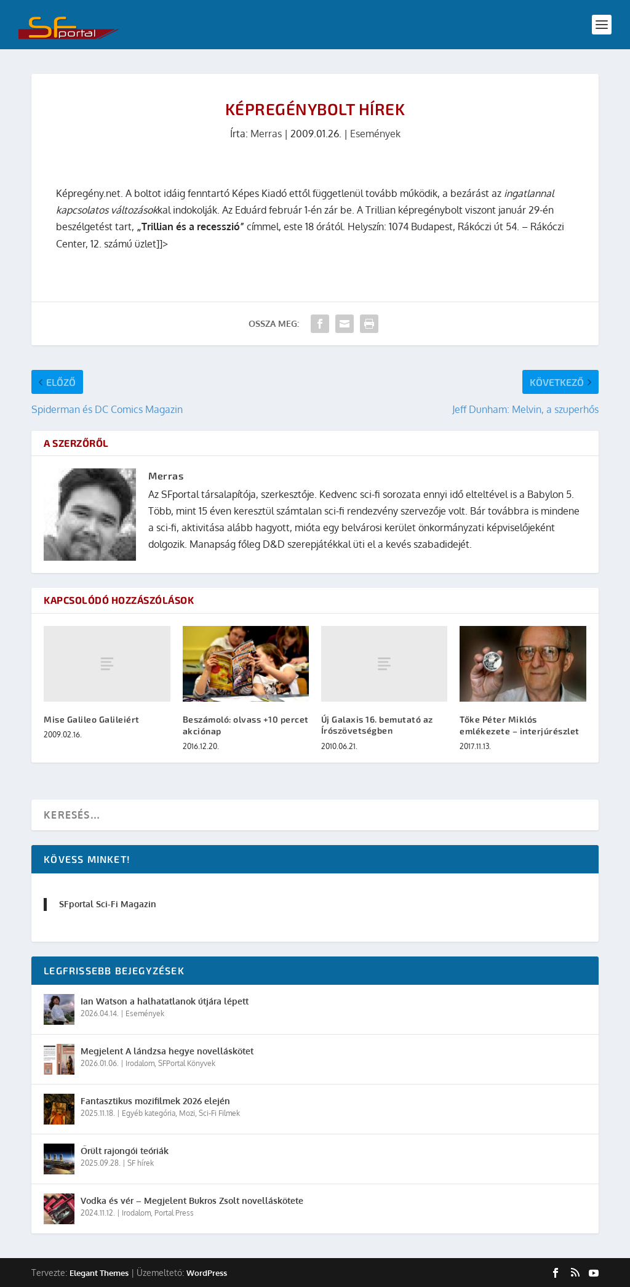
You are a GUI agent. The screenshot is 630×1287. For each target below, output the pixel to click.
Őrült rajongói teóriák (125, 1150)
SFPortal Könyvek (186, 1063)
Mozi (187, 1113)
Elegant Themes (99, 1273)
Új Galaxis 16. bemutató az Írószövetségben (377, 725)
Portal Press (174, 1212)
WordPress (206, 1273)
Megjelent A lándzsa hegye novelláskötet (167, 1051)
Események (375, 133)
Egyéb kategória (148, 1113)
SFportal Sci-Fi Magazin (107, 904)
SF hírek (140, 1163)
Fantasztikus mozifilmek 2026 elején (155, 1101)
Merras (266, 133)
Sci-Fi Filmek (219, 1113)
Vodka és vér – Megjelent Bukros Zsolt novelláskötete (192, 1200)
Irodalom (140, 1063)
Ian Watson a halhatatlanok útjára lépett (165, 1001)
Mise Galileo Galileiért (92, 719)
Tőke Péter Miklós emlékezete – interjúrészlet (520, 725)
